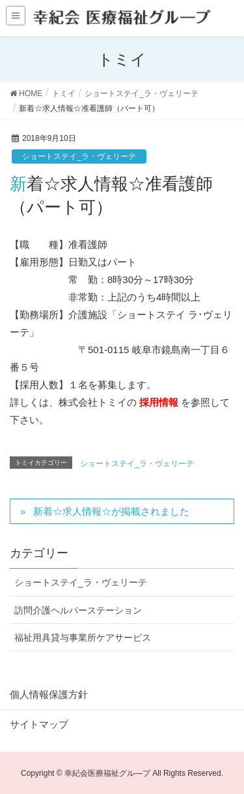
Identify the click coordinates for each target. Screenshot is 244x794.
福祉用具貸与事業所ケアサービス (82, 637)
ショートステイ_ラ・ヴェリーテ (79, 156)
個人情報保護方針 (49, 694)
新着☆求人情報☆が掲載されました (111, 511)
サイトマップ (39, 724)
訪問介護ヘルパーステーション (78, 610)
